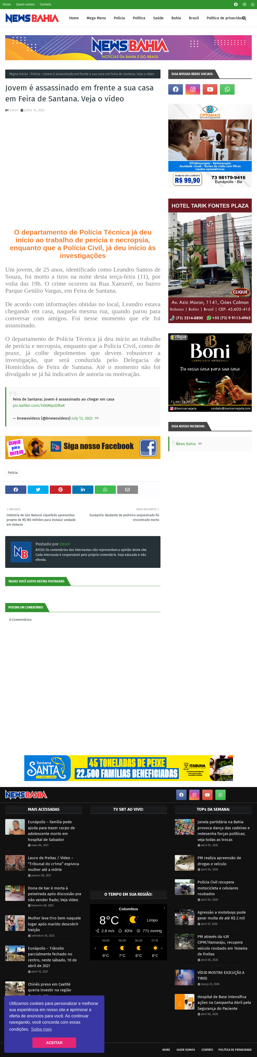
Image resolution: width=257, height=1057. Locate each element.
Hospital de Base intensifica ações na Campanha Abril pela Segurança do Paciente (224, 1002)
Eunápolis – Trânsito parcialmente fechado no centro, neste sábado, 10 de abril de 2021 (52, 957)
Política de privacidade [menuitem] (226, 18)
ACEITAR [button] (54, 1043)
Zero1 (14, 110)
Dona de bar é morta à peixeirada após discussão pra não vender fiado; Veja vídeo (54, 894)
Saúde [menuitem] (158, 18)
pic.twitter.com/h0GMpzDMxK (39, 405)
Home (7, 4)
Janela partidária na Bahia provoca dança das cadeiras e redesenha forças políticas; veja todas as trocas (224, 831)
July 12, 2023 (81, 418)
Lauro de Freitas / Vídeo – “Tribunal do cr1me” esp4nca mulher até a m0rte (53, 864)
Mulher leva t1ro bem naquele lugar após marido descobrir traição (54, 924)
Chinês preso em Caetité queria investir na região (49, 987)
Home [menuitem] (74, 18)
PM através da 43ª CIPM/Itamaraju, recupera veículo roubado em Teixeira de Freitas (222, 945)
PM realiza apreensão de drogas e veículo (219, 861)
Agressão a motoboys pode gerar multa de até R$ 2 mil (222, 915)
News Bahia (186, 444)
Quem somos (25, 4)
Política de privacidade (235, 1050)
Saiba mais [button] (41, 1029)
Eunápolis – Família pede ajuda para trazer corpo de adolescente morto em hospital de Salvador (51, 831)
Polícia (35, 74)
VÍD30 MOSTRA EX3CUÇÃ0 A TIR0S (221, 975)
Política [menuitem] (139, 18)
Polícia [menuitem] (119, 18)
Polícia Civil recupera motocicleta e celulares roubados (218, 888)
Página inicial (18, 74)
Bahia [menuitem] (176, 18)
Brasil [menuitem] (194, 18)
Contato (45, 4)
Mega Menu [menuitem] (96, 18)
